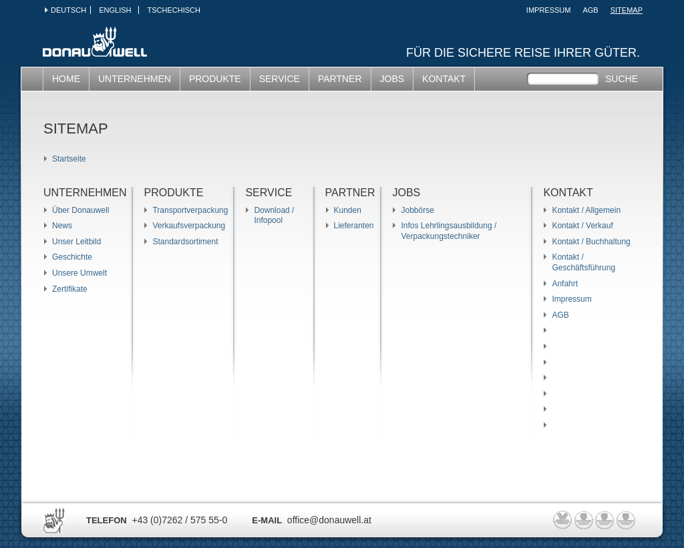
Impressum (548, 10)
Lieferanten (354, 225)
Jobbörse (417, 210)
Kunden (347, 210)
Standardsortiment (185, 241)
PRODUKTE (215, 78)
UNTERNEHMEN (134, 78)
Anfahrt (565, 283)
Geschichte (72, 257)
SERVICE (279, 78)
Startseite (69, 159)
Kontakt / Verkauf (582, 225)
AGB (590, 10)
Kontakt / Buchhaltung (591, 241)
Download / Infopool (274, 216)
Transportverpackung (190, 210)
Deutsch (68, 10)
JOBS (392, 78)
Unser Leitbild (76, 241)
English (115, 10)
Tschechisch (173, 10)
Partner (340, 78)
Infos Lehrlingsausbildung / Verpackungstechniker (448, 231)
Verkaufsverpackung (188, 225)
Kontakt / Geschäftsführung (583, 262)
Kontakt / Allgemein (586, 210)
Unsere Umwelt (79, 273)
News (62, 225)
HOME (66, 78)
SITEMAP (627, 10)
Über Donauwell (80, 210)
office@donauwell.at (329, 520)
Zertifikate (70, 289)
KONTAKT (444, 78)
